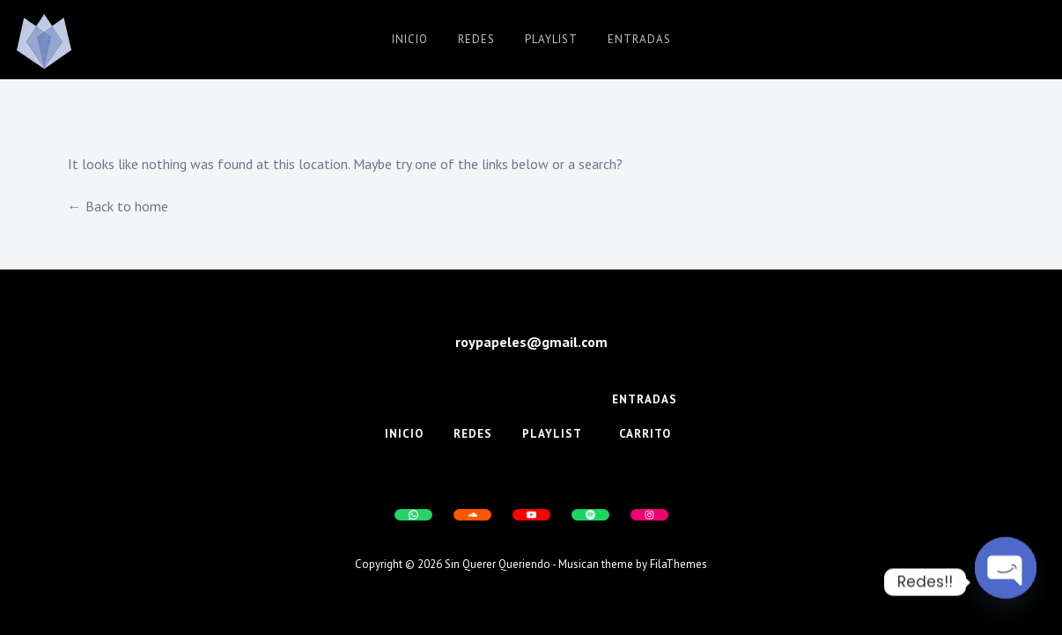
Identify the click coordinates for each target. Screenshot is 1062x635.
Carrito (645, 433)
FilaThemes (678, 564)
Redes (476, 39)
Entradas (639, 39)
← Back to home (118, 206)
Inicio (410, 39)
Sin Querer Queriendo (497, 564)
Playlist (551, 39)
